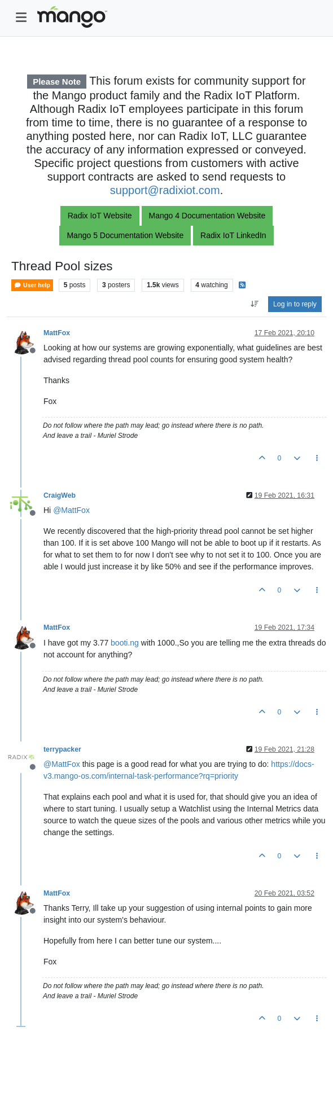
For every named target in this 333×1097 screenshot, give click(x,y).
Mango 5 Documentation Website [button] (125, 235)
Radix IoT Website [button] (100, 215)
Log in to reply (295, 304)
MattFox (56, 333)
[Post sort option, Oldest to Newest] (254, 304)
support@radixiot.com (165, 190)
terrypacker (62, 749)
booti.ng (125, 642)
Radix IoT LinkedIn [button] (233, 235)
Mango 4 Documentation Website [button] (207, 215)
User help (32, 285)
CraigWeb (59, 495)
